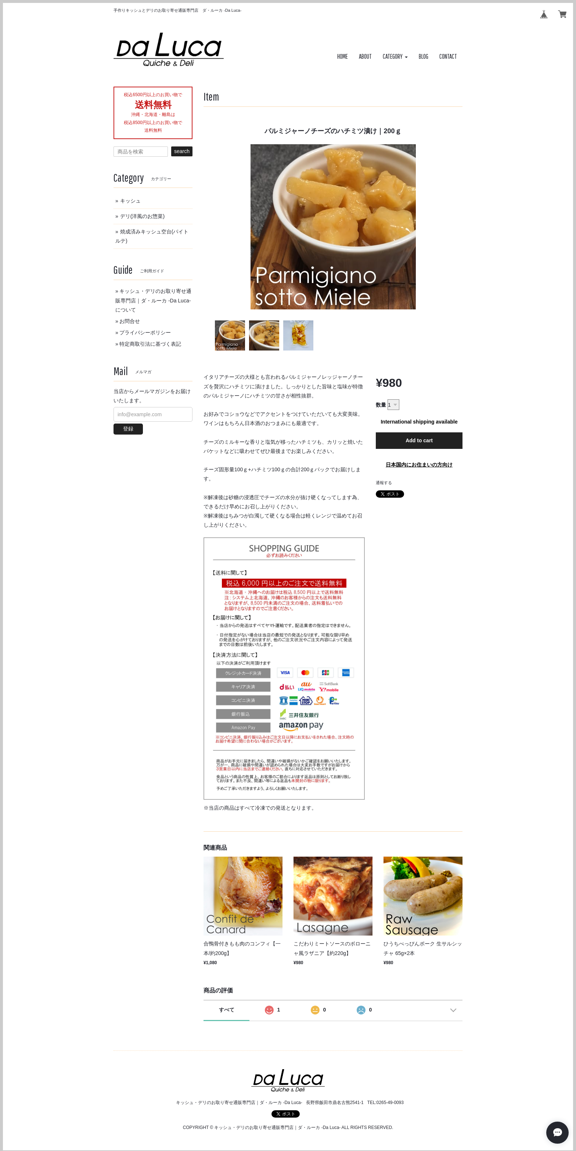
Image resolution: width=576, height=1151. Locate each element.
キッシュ (130, 201)
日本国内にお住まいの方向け (419, 465)
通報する (384, 482)
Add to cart (419, 440)
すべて (226, 1010)
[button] (395, 56)
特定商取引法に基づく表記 (150, 344)
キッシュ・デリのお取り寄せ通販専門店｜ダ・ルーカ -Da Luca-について (153, 300)
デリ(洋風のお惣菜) (142, 216)
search (182, 151)
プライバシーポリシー (145, 332)
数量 (381, 405)
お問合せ (129, 321)
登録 (128, 429)
